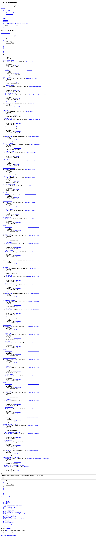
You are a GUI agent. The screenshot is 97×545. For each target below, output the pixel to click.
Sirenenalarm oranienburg (8, 60)
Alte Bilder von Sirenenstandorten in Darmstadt (13, 101)
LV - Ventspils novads (8, 374)
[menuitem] (11, 12)
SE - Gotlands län (7, 217)
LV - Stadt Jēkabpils (7, 275)
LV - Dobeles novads (7, 341)
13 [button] (3, 51)
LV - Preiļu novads (7, 225)
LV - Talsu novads (7, 366)
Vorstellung (5, 110)
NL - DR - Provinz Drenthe (9, 184)
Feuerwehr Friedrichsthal (8, 85)
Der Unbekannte (8, 119)
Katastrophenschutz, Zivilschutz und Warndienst (39, 94)
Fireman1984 (8, 94)
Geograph (7, 78)
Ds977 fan (8, 61)
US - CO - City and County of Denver (11, 126)
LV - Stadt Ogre (6, 267)
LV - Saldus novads (7, 349)
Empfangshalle (29, 111)
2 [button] (3, 45)
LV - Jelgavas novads (7, 316)
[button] (3, 40)
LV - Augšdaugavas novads (9, 300)
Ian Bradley (8, 528)
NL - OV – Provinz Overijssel (9, 176)
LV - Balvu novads (7, 234)
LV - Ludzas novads (7, 283)
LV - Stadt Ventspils (7, 415)
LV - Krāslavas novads (8, 292)
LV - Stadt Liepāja (7, 391)
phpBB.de (15, 532)
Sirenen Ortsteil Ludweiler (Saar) (10, 449)
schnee (6, 111)
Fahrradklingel (8, 458)
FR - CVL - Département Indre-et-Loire (11, 432)
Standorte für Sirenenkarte (31, 78)
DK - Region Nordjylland (8, 151)
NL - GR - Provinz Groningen (9, 192)
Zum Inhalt (3, 8)
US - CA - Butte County (8, 143)
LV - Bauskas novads (7, 333)
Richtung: (39, 475)
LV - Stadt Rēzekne (7, 258)
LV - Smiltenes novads (8, 242)
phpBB (7, 530)
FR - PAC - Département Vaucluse (10, 424)
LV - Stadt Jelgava (7, 325)
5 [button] (3, 48)
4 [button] (3, 47)
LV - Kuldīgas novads (8, 382)
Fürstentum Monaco (7, 440)
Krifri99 (7, 466)
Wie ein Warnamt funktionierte (9, 93)
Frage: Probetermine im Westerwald (11, 457)
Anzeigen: (8, 475)
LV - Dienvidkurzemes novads (9, 358)
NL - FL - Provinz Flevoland (9, 168)
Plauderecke (29, 70)
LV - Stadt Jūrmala (7, 308)
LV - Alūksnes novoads (8, 250)
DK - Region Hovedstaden (9, 159)
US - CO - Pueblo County (8, 135)
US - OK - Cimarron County (9, 118)
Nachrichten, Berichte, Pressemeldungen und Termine (37, 458)
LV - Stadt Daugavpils (8, 407)
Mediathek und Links (30, 61)
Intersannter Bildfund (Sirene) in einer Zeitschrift (13, 465)
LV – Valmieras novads (8, 209)
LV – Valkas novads (7, 201)
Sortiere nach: (24, 475)
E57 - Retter (8, 450)
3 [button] (3, 46)
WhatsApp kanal (6, 68)
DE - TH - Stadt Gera (7, 77)
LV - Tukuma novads (7, 399)
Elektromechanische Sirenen (34, 86)
